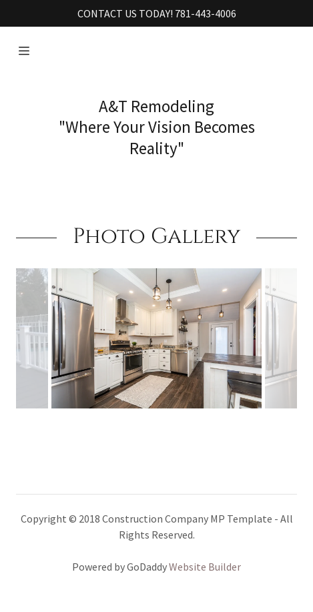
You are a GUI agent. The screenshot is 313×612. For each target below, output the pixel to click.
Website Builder (205, 566)
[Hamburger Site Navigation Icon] (24, 51)
